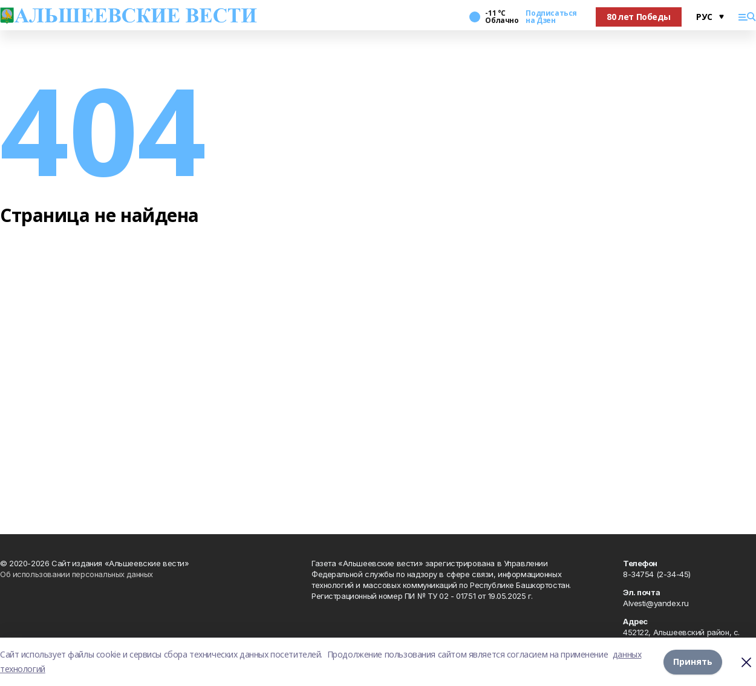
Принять (692, 661)
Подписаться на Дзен (551, 17)
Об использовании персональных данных (76, 574)
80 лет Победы (639, 16)
